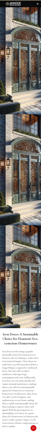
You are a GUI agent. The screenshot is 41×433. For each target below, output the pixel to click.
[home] (12, 3)
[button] (37, 3)
